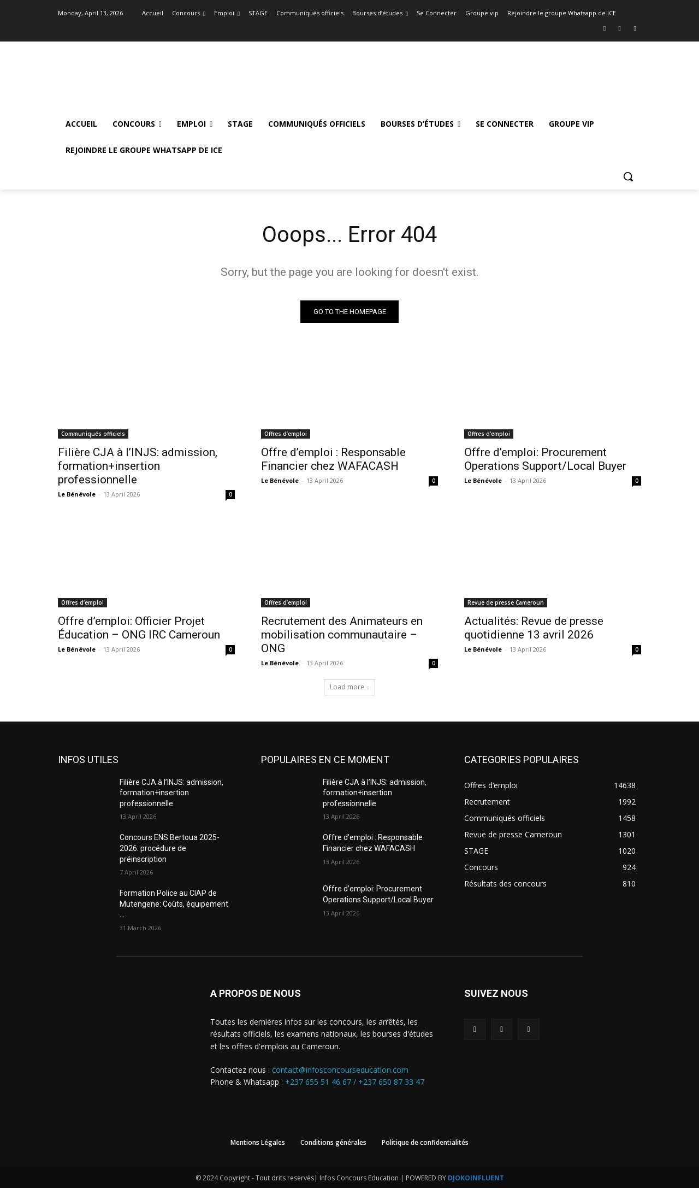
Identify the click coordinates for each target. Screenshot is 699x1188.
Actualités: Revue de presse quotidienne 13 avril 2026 (533, 627)
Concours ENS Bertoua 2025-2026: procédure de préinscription (170, 849)
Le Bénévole (77, 494)
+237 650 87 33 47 (391, 1082)
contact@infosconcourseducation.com (340, 1070)
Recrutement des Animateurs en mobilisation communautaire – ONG (342, 634)
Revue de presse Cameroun (505, 602)
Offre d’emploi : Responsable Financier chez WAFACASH (333, 459)
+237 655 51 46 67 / (321, 1082)
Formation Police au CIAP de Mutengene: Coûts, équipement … (174, 904)
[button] (628, 176)
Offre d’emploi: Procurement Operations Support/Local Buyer (545, 459)
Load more (349, 686)
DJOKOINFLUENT (476, 1178)
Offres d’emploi (285, 434)
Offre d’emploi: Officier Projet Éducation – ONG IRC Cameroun (139, 627)
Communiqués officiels (93, 434)
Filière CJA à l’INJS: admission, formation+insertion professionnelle (137, 466)
